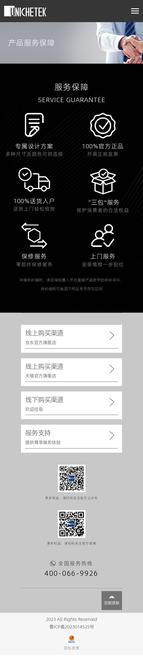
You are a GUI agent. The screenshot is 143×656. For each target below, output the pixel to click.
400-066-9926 (71, 575)
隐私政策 (71, 649)
